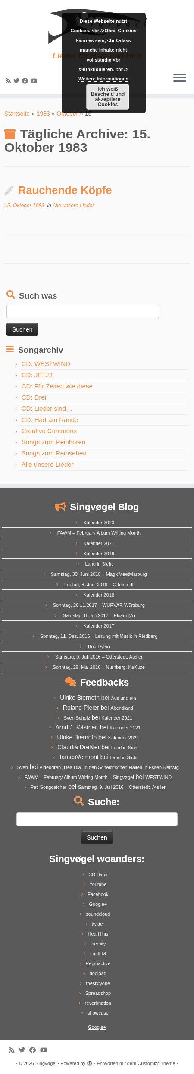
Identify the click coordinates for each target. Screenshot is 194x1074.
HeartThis (98, 933)
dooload (98, 973)
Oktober (67, 113)
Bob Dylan (99, 646)
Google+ (98, 904)
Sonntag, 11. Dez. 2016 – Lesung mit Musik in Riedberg (99, 636)
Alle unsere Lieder (73, 206)
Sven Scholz (77, 717)
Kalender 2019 (99, 553)
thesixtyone (98, 983)
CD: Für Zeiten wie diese (57, 386)
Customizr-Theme (156, 1063)
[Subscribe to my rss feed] (9, 80)
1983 (43, 113)
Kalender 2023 (99, 522)
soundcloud (98, 914)
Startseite (17, 113)
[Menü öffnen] (179, 78)
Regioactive (98, 963)
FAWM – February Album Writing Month (99, 532)
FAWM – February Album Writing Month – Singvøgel (79, 777)
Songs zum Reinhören (53, 442)
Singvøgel (45, 1063)
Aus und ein (123, 698)
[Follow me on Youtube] (35, 80)
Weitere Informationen (103, 78)
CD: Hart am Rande (50, 419)
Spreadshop (98, 993)
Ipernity (98, 943)
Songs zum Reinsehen (54, 453)
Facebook (98, 894)
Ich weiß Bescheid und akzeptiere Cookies (108, 97)
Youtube (97, 884)
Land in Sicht (99, 563)
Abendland (121, 708)
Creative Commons (49, 430)
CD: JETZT (38, 375)
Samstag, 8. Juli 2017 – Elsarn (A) (99, 615)
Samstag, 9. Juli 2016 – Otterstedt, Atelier (99, 656)
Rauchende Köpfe (65, 190)
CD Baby (97, 874)
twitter (98, 923)
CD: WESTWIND (46, 363)
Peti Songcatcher (49, 787)
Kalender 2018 (99, 594)
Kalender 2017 (99, 625)
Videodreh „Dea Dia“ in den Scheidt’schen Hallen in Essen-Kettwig (109, 767)
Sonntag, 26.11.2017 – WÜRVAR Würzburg (99, 605)
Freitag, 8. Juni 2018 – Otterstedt (99, 584)
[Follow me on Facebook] (26, 80)
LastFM (98, 953)
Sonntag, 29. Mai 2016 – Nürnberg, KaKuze (99, 667)
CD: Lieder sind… (47, 408)
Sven (22, 767)
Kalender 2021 (99, 543)
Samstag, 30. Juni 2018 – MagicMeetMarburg (99, 574)
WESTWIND (158, 777)
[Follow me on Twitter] (17, 80)
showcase (98, 1013)
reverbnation (98, 1003)
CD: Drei (34, 397)
